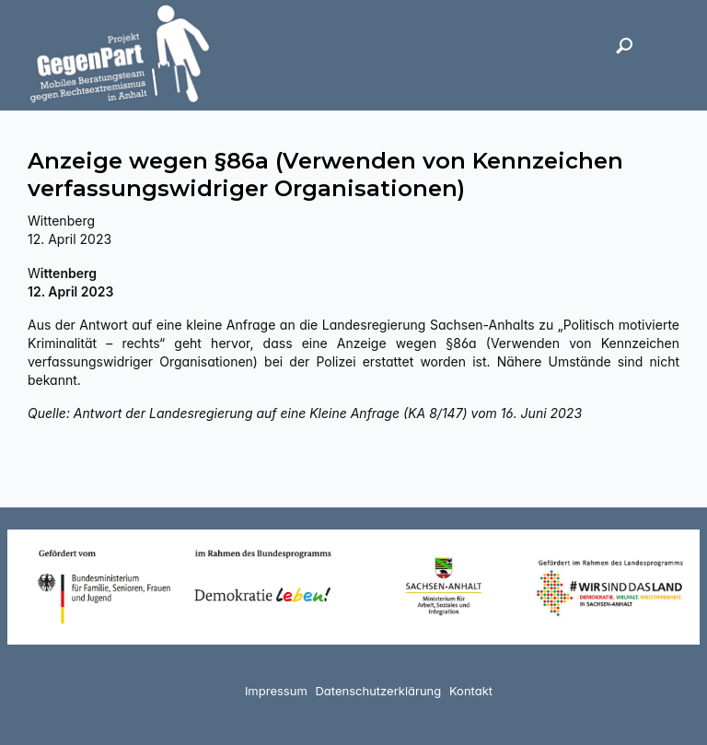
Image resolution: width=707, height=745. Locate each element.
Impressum (276, 690)
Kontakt (471, 690)
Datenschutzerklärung (378, 690)
